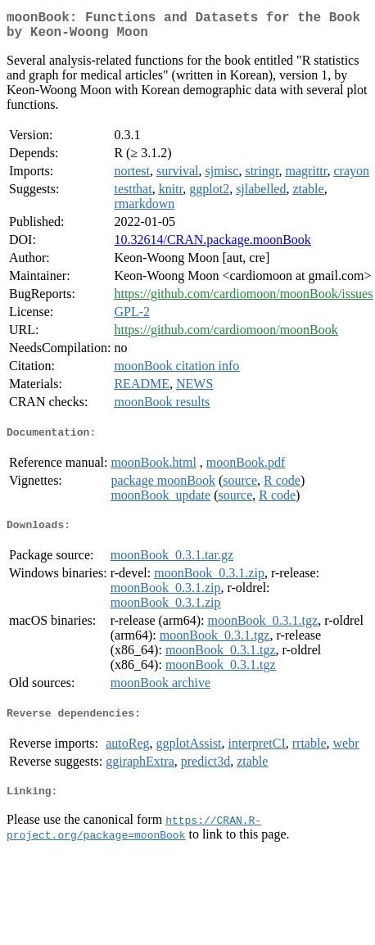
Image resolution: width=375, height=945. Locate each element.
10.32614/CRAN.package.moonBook (212, 246)
